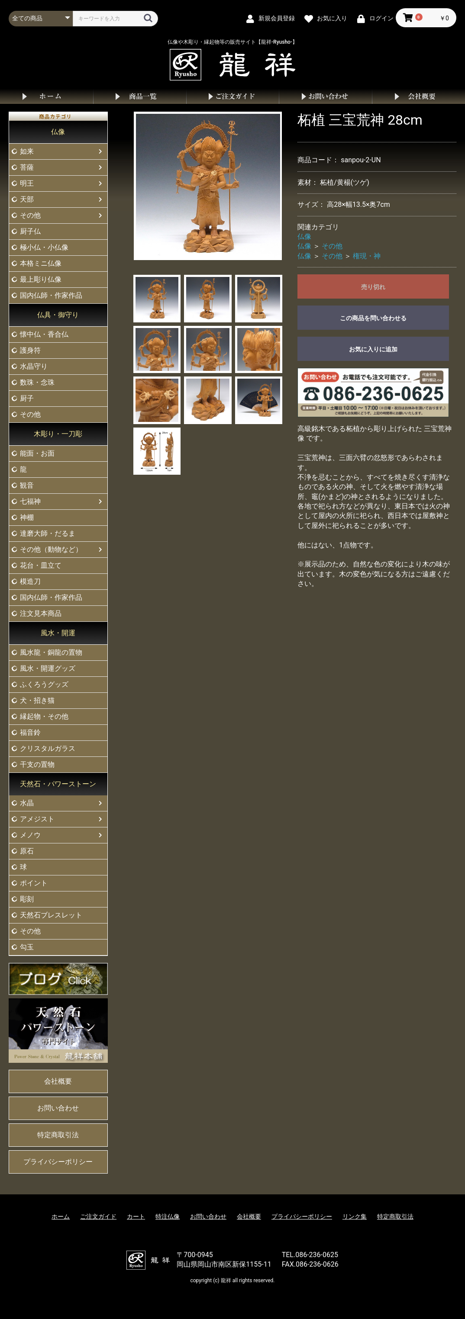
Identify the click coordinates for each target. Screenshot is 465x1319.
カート (136, 1216)
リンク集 (354, 1216)
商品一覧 (139, 96)
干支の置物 (37, 764)
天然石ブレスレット (51, 915)
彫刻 (27, 899)
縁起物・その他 (44, 716)
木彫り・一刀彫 (58, 434)
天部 (27, 199)
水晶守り (34, 366)
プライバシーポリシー (58, 1162)
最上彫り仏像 (40, 279)
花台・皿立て (40, 565)
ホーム (46, 96)
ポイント (34, 883)
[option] (208, 186)
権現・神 (367, 256)
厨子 (27, 398)
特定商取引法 (58, 1135)
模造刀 (30, 581)
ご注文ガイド (232, 96)
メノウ (30, 835)
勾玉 (27, 947)
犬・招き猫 (37, 700)
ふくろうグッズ (44, 684)
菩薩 (27, 167)
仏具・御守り (58, 315)
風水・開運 (58, 633)
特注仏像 (167, 1216)
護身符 (30, 350)
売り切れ (373, 286)
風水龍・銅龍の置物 (51, 652)
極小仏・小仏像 (44, 247)
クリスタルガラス (47, 748)
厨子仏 (30, 231)
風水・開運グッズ (47, 668)
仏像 (58, 132)
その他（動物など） (51, 549)
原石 (27, 851)
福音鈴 (30, 732)
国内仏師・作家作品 (51, 295)
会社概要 (418, 96)
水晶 (27, 803)
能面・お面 (37, 453)
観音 (27, 485)
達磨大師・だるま (47, 533)
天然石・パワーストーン (58, 784)
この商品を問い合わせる (373, 318)
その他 (30, 215)
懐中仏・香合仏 (44, 334)
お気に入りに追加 (373, 349)
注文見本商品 (40, 613)
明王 (27, 183)
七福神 (30, 501)
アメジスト (37, 819)
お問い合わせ (325, 96)
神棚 (27, 517)
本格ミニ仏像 (40, 263)
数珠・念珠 (37, 382)
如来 (27, 151)
